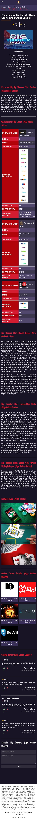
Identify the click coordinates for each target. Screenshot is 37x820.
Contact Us (15, 812)
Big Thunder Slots (21, 60)
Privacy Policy (23, 812)
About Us (7, 812)
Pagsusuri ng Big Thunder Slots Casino (15, 9)
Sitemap (21, 814)
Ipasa (18, 766)
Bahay (10, 7)
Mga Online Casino (20, 7)
